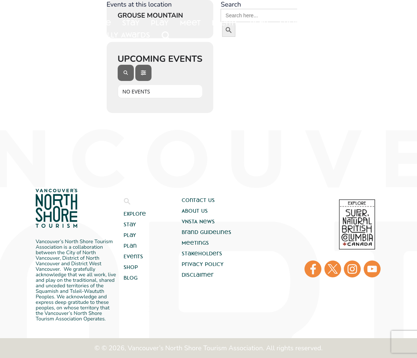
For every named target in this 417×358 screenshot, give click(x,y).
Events (133, 256)
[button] (127, 203)
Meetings (195, 243)
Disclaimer (198, 275)
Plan (130, 246)
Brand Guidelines (206, 232)
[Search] (126, 73)
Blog (131, 278)
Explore (95, 22)
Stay (130, 224)
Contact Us (198, 200)
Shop (131, 267)
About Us (195, 211)
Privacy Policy (203, 264)
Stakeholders (202, 253)
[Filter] (143, 73)
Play (130, 235)
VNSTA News (198, 221)
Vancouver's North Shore (56, 208)
